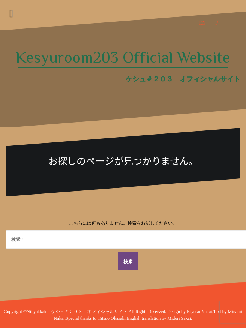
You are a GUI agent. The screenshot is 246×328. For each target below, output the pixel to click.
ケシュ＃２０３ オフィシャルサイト (90, 311)
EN (202, 22)
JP (215, 22)
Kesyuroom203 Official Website (123, 57)
